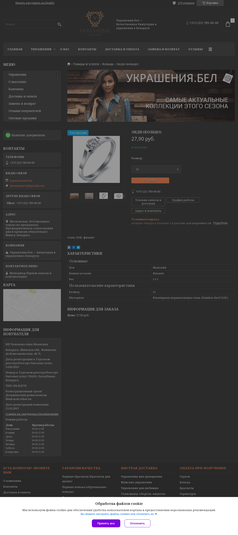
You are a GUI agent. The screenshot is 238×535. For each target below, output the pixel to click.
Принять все (106, 523)
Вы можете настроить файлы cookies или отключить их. (117, 514)
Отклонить (137, 523)
